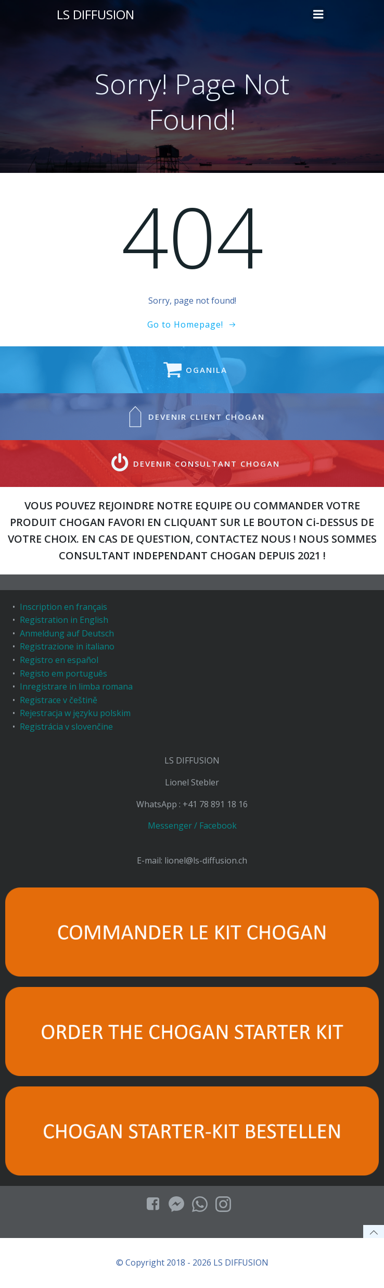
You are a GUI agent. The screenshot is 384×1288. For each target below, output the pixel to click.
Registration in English (64, 620)
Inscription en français (63, 606)
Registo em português (63, 673)
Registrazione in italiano (67, 646)
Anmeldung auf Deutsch (67, 633)
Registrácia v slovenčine (66, 726)
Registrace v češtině (58, 700)
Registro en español (59, 660)
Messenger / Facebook (192, 825)
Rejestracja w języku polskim (75, 713)
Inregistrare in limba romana (76, 686)
